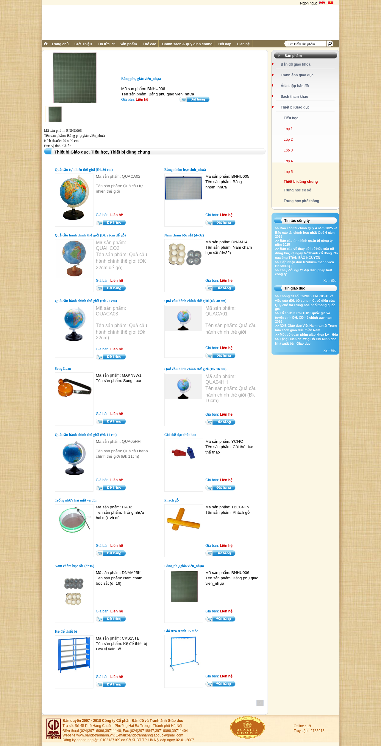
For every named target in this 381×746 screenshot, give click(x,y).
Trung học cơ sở (297, 190)
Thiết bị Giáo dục (295, 107)
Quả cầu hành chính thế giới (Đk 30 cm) (195, 301)
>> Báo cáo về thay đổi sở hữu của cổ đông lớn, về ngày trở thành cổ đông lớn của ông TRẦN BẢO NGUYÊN (306, 253)
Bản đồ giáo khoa (295, 64)
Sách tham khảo (294, 97)
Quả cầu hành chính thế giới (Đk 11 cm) (86, 435)
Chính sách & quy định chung (187, 44)
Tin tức (106, 44)
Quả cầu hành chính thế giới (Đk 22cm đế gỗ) (90, 235)
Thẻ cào (149, 44)
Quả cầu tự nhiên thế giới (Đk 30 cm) (84, 170)
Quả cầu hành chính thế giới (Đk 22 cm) (86, 301)
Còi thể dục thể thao (180, 435)
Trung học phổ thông (301, 201)
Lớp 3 (288, 150)
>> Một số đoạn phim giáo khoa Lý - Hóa (306, 334)
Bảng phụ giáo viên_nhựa (184, 566)
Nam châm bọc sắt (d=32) (184, 235)
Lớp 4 (288, 161)
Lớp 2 (288, 139)
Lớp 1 (288, 129)
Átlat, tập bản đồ (295, 86)
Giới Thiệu (83, 44)
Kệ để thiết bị (66, 631)
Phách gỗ (171, 500)
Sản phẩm (128, 44)
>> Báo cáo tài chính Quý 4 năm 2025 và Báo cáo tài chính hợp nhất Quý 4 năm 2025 (306, 232)
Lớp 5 (288, 172)
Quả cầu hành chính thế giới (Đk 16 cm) (195, 369)
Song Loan (63, 368)
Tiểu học (291, 118)
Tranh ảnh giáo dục (297, 75)
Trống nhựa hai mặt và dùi (75, 500)
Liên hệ (243, 44)
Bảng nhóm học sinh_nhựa (185, 170)
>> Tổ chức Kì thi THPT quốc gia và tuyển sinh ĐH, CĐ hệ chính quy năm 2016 (303, 317)
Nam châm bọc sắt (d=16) (74, 566)
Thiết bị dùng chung (301, 181)
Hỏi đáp (224, 44)
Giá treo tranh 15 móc (181, 631)
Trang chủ (60, 44)
